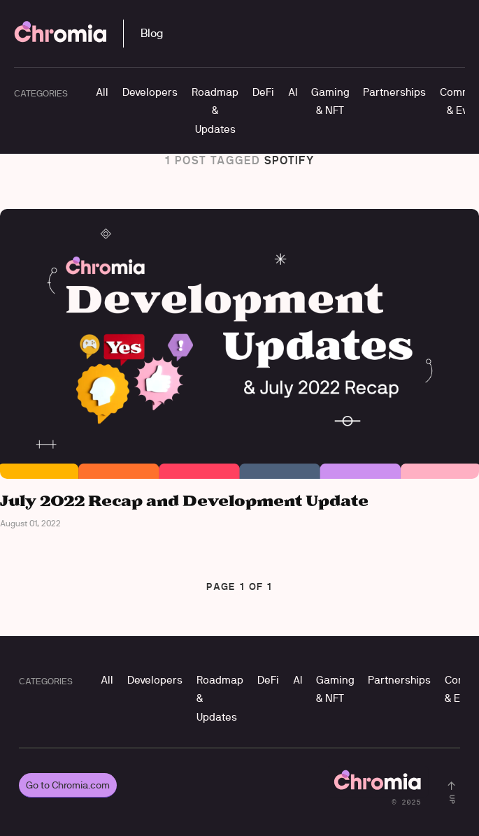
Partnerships (394, 92)
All (102, 92)
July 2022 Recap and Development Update (184, 501)
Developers (150, 92)
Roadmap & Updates (215, 110)
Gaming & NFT (330, 101)
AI (292, 92)
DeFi (263, 92)
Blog (152, 33)
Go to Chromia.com (68, 785)
